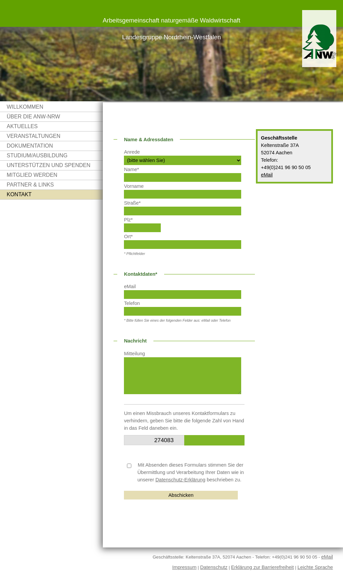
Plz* (128, 219)
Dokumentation (30, 146)
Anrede (132, 152)
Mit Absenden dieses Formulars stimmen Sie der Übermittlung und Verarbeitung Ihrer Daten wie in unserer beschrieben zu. (185, 472)
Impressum (184, 567)
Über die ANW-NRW (33, 116)
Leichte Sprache (315, 567)
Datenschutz (213, 567)
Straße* (132, 203)
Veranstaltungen (33, 136)
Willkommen (25, 107)
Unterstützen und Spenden (48, 165)
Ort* (128, 236)
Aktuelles (22, 126)
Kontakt (19, 194)
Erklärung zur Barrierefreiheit (262, 567)
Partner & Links (30, 185)
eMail (267, 174)
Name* (131, 169)
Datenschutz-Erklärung (180, 479)
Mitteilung (134, 353)
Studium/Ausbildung (37, 155)
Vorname (134, 186)
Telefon (132, 303)
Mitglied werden (32, 175)
